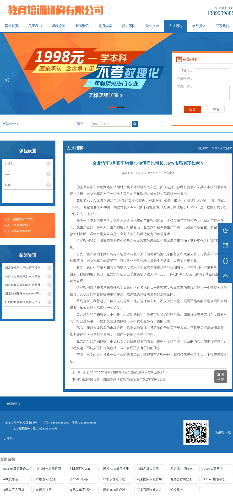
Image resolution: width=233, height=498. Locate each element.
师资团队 (128, 26)
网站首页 (11, 26)
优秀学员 (105, 26)
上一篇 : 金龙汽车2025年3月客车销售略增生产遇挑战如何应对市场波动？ (118, 372)
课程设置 (58, 26)
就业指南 (152, 26)
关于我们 (35, 26)
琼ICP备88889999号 (45, 428)
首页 (214, 148)
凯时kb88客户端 (114, 490)
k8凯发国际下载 (114, 479)
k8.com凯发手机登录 (218, 479)
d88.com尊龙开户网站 (17, 468)
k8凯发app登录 (46, 479)
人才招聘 (175, 26)
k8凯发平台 (10, 479)
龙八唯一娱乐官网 (48, 468)
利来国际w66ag (80, 468)
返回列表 (220, 377)
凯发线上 (176, 490)
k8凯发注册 (44, 490)
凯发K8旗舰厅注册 (116, 468)
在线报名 (199, 26)
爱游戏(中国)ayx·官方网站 (184, 468)
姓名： (187, 70)
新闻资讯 (82, 26)
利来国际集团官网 (149, 479)
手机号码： (184, 78)
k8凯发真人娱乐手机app (151, 468)
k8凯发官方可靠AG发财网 (17, 490)
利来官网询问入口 (149, 490)
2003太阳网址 (213, 468)
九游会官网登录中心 (184, 479)
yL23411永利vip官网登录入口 (84, 479)
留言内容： (184, 87)
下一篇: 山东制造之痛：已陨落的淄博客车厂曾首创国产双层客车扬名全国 (118, 379)
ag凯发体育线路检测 (84, 490)
